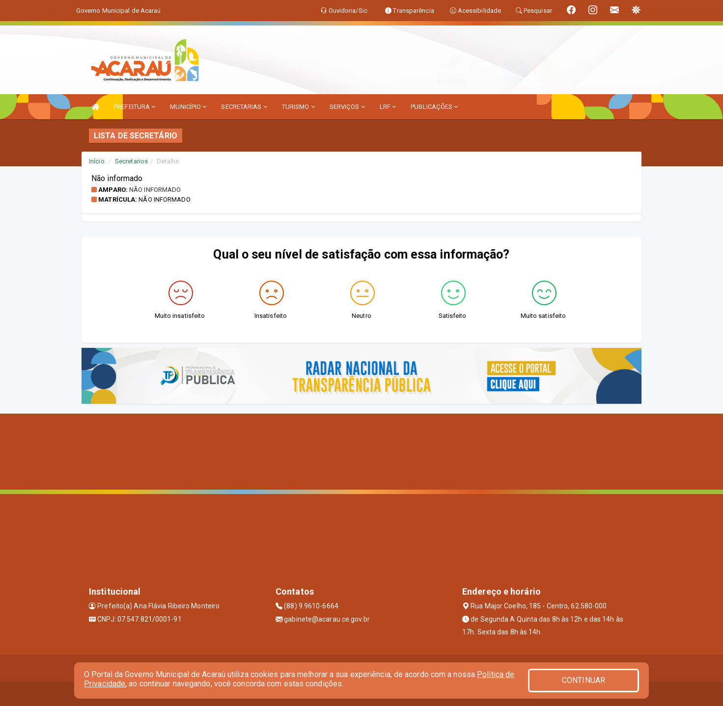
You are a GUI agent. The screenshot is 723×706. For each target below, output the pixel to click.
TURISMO (298, 106)
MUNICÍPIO (188, 106)
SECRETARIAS (244, 106)
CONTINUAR (583, 680)
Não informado (155, 189)
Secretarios (131, 161)
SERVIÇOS (347, 106)
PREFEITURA (134, 106)
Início (97, 161)
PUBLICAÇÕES (434, 106)
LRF (388, 106)
